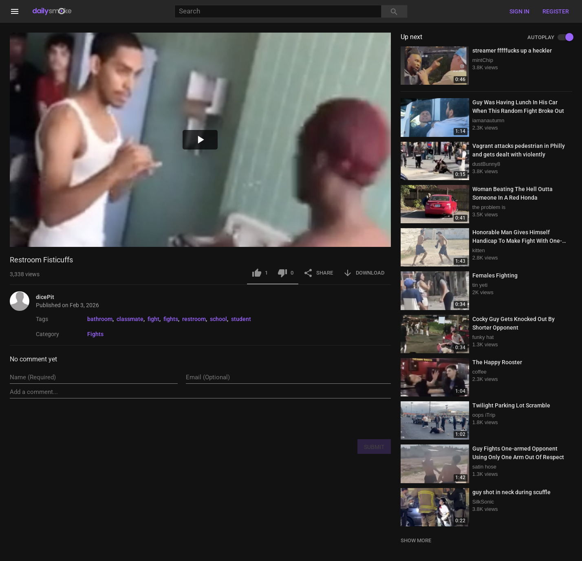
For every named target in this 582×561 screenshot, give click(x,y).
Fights (95, 334)
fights (170, 319)
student (241, 319)
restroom (194, 319)
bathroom (99, 319)
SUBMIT (374, 447)
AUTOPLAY (549, 37)
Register (555, 11)
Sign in (519, 11)
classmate (130, 319)
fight (153, 319)
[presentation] (329, 418)
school (218, 319)
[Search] (277, 11)
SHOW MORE (416, 540)
